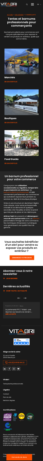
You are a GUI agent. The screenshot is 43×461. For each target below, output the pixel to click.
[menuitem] (39, 4)
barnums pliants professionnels (16, 192)
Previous (19, 298)
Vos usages (19, 15)
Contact (6, 394)
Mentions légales (9, 400)
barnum (36, 218)
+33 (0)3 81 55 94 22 (14, 362)
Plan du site (7, 397)
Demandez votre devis (22, 258)
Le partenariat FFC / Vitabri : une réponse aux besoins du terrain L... (18, 311)
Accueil (10, 15)
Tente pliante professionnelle (13, 384)
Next (25, 298)
